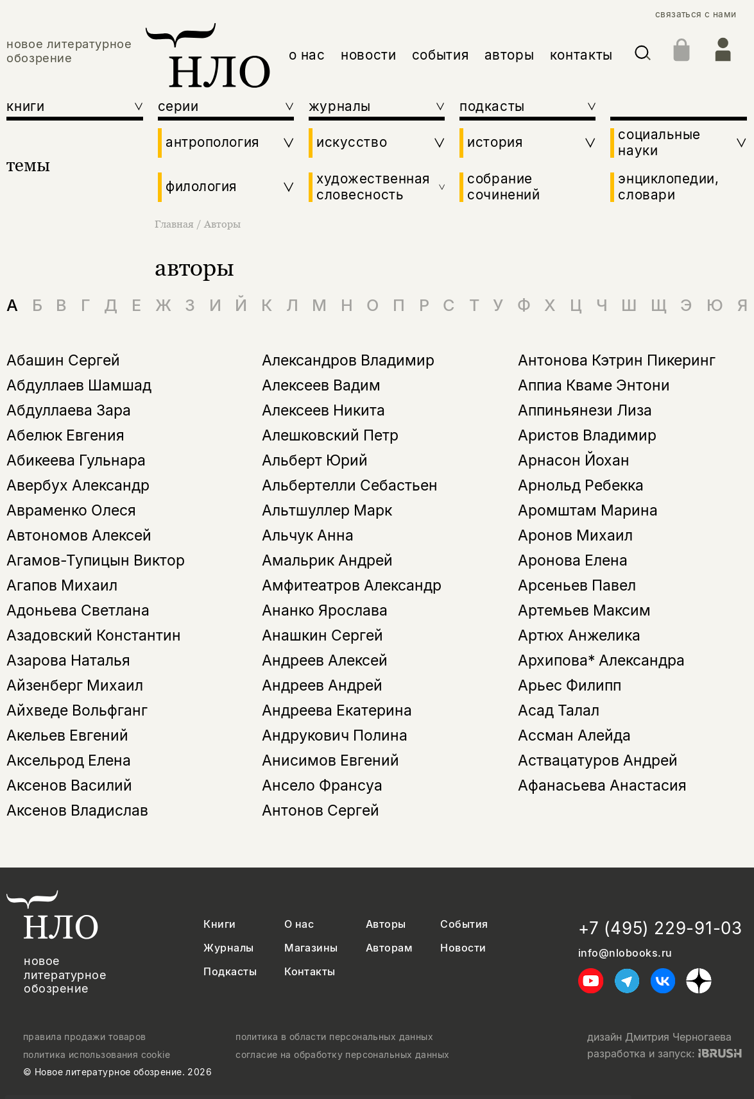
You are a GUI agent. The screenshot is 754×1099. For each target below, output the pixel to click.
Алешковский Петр (330, 435)
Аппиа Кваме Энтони (594, 385)
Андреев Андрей (322, 685)
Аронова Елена (573, 560)
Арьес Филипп (569, 685)
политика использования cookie (96, 1055)
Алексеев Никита (323, 410)
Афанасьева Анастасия (602, 785)
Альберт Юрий (315, 460)
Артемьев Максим (584, 610)
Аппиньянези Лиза (585, 410)
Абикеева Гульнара (76, 460)
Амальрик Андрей (327, 560)
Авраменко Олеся (71, 510)
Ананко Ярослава (325, 610)
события (440, 55)
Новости (463, 948)
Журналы (228, 948)
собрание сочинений (503, 187)
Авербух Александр (78, 485)
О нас (299, 924)
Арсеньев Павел (577, 585)
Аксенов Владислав (77, 810)
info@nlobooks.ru (625, 953)
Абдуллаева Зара (68, 410)
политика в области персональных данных (334, 1037)
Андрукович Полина (334, 735)
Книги (219, 924)
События (464, 924)
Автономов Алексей (78, 535)
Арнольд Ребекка (581, 485)
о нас (307, 55)
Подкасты (230, 972)
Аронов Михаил (575, 535)
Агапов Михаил (61, 585)
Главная (175, 224)
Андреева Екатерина (337, 710)
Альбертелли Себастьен (350, 485)
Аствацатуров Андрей (598, 760)
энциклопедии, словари (668, 187)
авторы (509, 55)
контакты (581, 55)
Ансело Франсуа (322, 785)
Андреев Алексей (325, 660)
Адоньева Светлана (78, 610)
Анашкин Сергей (322, 635)
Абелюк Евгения (65, 435)
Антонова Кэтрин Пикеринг (616, 360)
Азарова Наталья (68, 660)
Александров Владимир (348, 360)
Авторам (389, 948)
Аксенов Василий (69, 785)
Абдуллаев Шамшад (78, 385)
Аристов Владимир (587, 435)
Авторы (222, 224)
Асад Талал (558, 710)
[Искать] (643, 55)
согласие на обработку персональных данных (342, 1055)
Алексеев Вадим (321, 385)
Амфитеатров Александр (351, 585)
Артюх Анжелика (579, 635)
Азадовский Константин (93, 635)
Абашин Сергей (63, 360)
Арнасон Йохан (574, 460)
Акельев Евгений (67, 735)
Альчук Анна (308, 535)
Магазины (311, 948)
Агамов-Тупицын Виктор (95, 560)
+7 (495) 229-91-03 (660, 928)
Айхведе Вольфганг (77, 710)
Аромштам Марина (588, 510)
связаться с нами (696, 14)
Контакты (310, 972)
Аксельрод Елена (68, 760)
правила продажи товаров (84, 1037)
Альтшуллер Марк (327, 510)
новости (368, 55)
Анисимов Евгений (330, 760)
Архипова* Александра (601, 660)
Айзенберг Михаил (74, 685)
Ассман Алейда (574, 735)
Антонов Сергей (320, 810)
